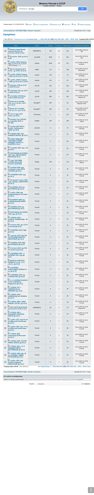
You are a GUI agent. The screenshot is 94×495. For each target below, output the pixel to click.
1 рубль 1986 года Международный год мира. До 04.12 (18, 194)
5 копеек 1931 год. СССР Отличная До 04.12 (18, 225)
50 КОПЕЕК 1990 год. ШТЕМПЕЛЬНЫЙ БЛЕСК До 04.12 (17, 201)
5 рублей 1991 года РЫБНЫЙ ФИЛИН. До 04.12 (18, 134)
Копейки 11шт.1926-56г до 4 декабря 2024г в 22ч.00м (17, 121)
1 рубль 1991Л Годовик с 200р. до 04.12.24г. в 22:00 (18, 80)
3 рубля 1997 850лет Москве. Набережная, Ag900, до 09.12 (16, 128)
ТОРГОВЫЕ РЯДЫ (21, 372)
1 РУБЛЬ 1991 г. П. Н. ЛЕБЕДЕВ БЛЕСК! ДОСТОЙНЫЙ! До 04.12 (16, 348)
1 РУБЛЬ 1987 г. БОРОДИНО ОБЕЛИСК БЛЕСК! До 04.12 (16, 314)
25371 (67, 39)
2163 (55, 39)
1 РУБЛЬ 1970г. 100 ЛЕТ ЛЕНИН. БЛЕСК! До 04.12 (17, 342)
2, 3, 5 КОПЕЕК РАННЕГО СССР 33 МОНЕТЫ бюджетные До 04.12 (18, 282)
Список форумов (9, 372)
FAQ (74, 24)
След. (76, 39)
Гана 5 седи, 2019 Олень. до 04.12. (15, 115)
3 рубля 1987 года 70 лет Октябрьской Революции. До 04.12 (18, 328)
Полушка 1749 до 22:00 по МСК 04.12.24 (17, 86)
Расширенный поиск (19, 39)
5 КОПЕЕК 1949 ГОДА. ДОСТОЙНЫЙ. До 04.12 (17, 243)
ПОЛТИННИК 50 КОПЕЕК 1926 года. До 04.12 (18, 213)
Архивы (30, 372)
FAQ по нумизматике (40, 24)
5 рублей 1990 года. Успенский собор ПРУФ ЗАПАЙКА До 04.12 (16, 169)
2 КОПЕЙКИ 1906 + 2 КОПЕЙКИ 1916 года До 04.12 (16, 255)
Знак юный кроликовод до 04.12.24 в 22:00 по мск (17, 308)
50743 (72, 39)
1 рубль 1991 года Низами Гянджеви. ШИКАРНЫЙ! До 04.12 (16, 362)
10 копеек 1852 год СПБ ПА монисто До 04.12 (17, 249)
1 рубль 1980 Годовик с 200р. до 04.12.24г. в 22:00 (17, 63)
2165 (62, 39)
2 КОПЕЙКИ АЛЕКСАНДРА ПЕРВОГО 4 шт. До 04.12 (17, 269)
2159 (42, 39)
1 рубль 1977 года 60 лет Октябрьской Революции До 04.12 (18, 321)
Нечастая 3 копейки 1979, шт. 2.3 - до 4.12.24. (17, 109)
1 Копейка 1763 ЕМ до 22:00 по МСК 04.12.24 (17, 97)
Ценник (29, 24)
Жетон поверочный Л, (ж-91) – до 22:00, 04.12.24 (17, 70)
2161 (48, 39)
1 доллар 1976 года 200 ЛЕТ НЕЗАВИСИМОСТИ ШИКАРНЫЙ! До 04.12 (17, 237)
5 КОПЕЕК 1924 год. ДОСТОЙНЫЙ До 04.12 (16, 207)
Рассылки (66, 24)
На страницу (30, 39)
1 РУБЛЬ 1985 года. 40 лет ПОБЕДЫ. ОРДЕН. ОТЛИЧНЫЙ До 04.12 (17, 355)
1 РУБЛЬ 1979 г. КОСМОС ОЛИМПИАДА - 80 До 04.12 (18, 219)
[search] (46, 9)
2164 (59, 39)
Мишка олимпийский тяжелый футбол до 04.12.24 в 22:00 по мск (16, 51)
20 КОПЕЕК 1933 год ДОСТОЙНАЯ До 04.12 (16, 188)
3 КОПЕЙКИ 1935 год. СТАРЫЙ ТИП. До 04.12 (16, 275)
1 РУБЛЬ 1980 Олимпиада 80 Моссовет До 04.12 (17, 335)
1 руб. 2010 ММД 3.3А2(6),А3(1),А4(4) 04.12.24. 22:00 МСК (15, 162)
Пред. (35, 39)
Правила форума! (84, 24)
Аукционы (9, 34)
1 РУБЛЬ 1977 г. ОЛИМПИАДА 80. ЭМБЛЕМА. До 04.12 (15, 289)
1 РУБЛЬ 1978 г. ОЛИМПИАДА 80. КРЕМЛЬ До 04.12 (17, 296)
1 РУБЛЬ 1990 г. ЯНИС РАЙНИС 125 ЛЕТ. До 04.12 (17, 302)
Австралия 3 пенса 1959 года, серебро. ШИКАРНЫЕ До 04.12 (18, 181)
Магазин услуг (55, 24)
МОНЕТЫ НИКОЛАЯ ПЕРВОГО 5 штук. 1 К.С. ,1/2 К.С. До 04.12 (16, 262)
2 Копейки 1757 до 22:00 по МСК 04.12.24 (17, 91)
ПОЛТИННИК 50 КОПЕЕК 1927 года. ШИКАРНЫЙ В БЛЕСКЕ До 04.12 (18, 155)
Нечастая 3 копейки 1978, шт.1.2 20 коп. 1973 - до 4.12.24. (17, 103)
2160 (45, 39)
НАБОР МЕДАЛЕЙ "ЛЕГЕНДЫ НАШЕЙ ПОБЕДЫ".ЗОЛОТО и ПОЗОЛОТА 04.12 (15, 141)
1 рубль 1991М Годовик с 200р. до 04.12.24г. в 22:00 (18, 75)
